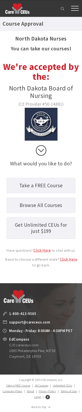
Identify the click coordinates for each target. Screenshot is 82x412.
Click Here (42, 250)
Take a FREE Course (18, 385)
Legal (37, 397)
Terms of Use (69, 391)
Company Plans (12, 391)
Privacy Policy (47, 391)
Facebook (47, 397)
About (30, 391)
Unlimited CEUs (62, 385)
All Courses (41, 385)
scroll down (41, 150)
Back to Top (38, 407)
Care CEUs (17, 8)
